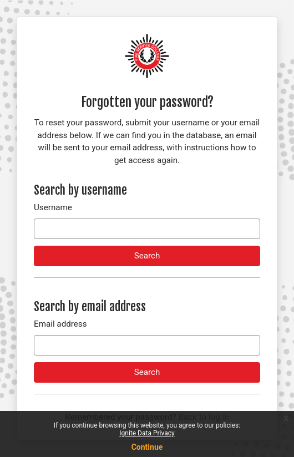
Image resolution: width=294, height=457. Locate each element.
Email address (60, 324)
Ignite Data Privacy (146, 433)
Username (53, 207)
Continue (147, 447)
